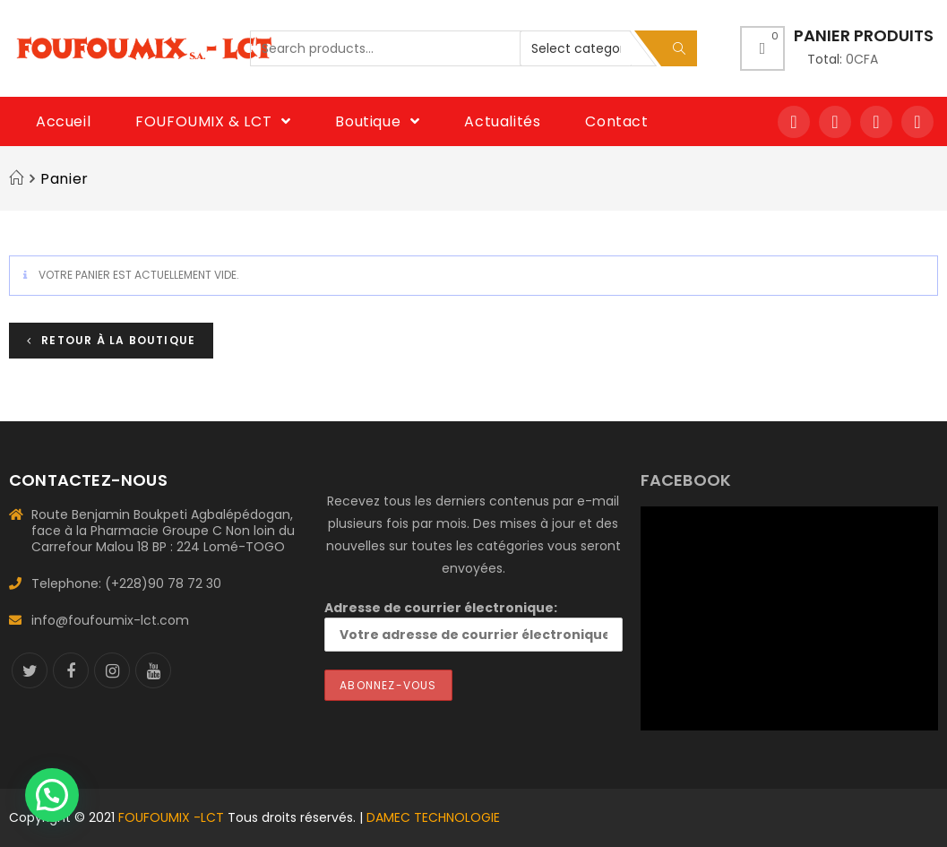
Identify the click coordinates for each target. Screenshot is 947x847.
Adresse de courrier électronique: (473, 625)
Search (679, 48)
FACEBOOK (686, 480)
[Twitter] (29, 670)
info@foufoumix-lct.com (110, 620)
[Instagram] (112, 670)
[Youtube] (153, 670)
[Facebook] (71, 670)
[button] (52, 795)
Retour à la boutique (116, 340)
